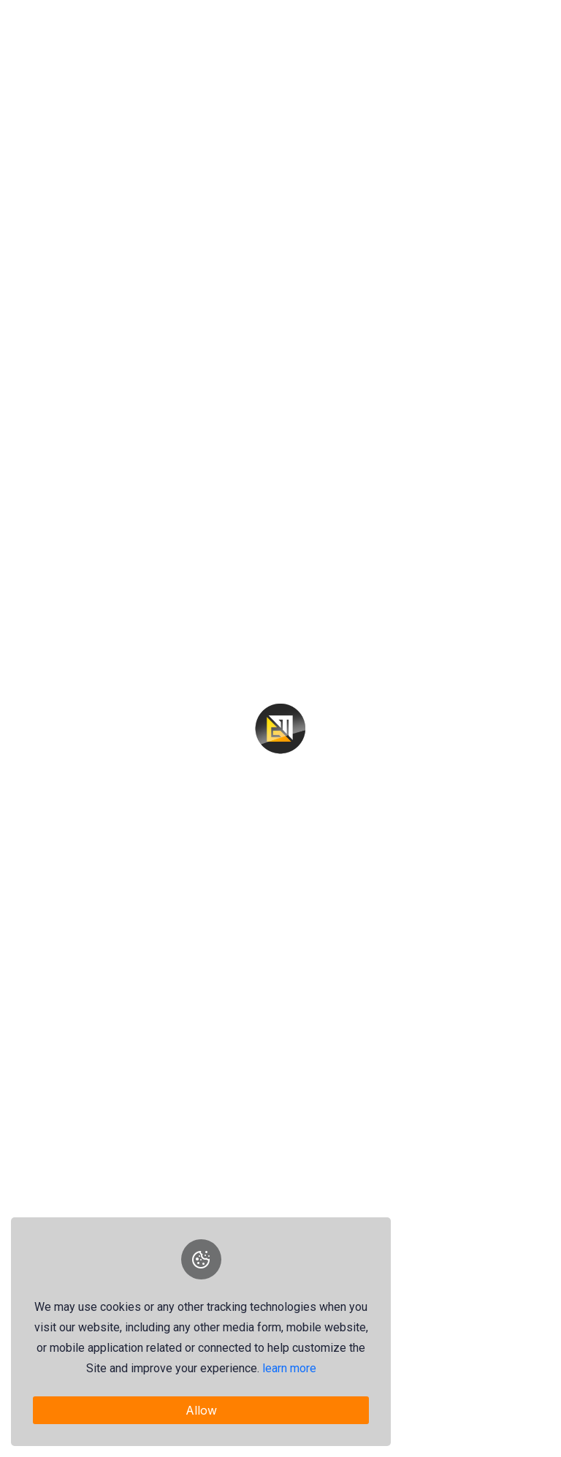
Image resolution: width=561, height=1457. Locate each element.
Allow (201, 1410)
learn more (289, 1368)
